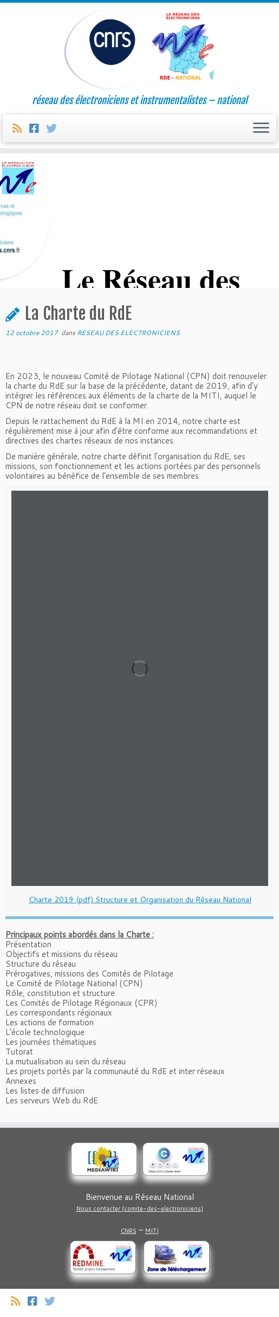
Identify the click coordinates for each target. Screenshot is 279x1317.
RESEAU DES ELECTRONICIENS (128, 332)
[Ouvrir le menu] (261, 128)
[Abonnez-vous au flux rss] (20, 128)
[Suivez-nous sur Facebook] (37, 128)
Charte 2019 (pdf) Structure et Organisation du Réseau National (140, 899)
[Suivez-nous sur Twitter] (55, 128)
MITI (152, 1230)
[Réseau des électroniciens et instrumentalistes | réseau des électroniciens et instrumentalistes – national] (139, 48)
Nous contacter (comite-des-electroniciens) (139, 1208)
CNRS (129, 1230)
